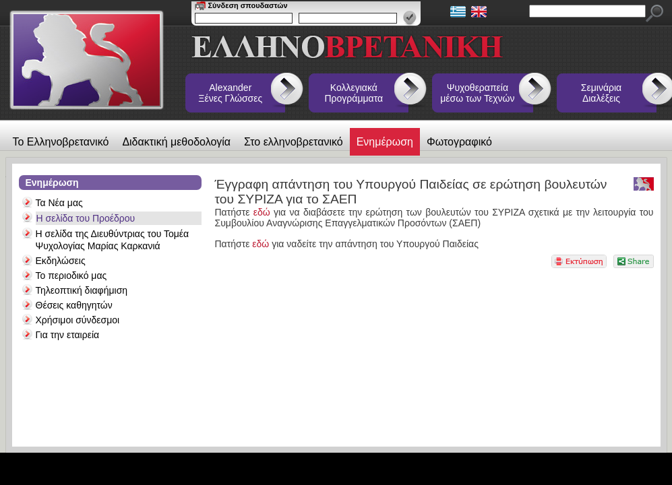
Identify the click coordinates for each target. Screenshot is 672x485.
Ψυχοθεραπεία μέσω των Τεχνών (477, 93)
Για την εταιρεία (68, 334)
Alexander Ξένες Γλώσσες (230, 93)
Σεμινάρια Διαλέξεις (601, 93)
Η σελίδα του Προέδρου (85, 218)
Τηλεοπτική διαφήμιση (82, 290)
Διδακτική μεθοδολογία (176, 142)
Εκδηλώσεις (61, 260)
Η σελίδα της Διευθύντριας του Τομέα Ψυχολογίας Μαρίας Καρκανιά (112, 239)
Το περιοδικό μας (71, 275)
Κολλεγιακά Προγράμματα (354, 93)
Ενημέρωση (385, 142)
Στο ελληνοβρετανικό (293, 142)
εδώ (263, 212)
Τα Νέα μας (59, 202)
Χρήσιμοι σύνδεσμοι (78, 320)
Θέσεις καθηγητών (74, 305)
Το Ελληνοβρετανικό (61, 142)
